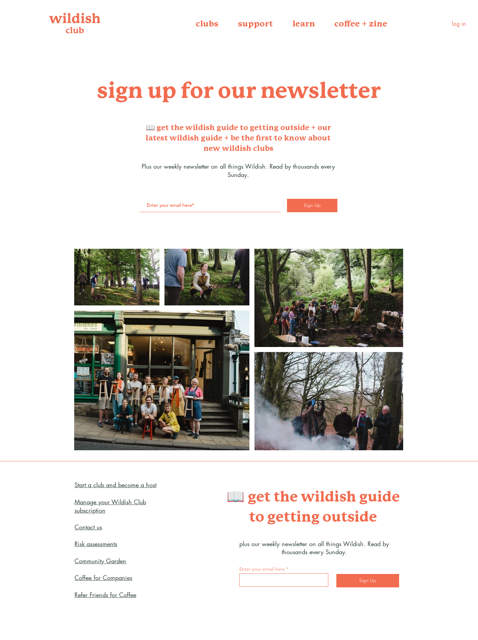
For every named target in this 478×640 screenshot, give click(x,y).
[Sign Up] (312, 205)
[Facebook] (10, 589)
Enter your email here (262, 569)
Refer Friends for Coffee (105, 595)
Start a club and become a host (115, 485)
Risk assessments (96, 544)
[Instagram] (10, 630)
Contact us (88, 527)
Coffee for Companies (103, 578)
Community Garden (100, 561)
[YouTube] (10, 616)
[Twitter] (10, 603)
